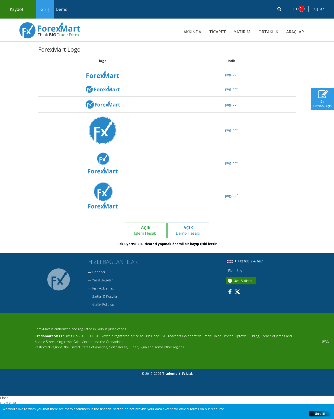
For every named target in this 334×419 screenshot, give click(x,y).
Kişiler (318, 9)
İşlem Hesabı (145, 230)
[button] (297, 8)
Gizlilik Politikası (103, 304)
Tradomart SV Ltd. (50, 336)
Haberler (98, 272)
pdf (235, 74)
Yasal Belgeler (102, 280)
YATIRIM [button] (242, 32)
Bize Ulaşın (235, 271)
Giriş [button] (45, 9)
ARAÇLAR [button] (295, 32)
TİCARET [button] (217, 32)
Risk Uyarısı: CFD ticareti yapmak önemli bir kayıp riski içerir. (167, 244)
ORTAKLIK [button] (268, 32)
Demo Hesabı (188, 230)
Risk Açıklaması (103, 288)
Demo (61, 9)
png (228, 74)
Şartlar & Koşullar (105, 296)
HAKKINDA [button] (190, 32)
